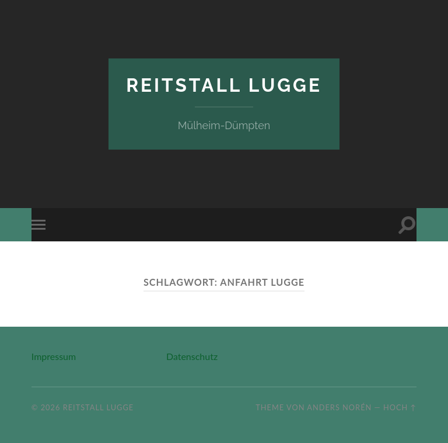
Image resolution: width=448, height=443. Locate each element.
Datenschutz (192, 356)
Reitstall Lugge (224, 85)
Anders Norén (339, 407)
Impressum (54, 356)
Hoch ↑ (399, 407)
